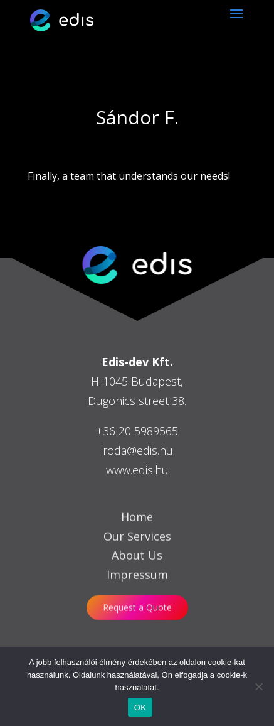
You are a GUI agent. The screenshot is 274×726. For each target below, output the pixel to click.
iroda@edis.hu (137, 450)
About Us (137, 568)
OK (140, 707)
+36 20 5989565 (137, 430)
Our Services (137, 548)
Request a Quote (137, 608)
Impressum (137, 587)
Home (137, 529)
